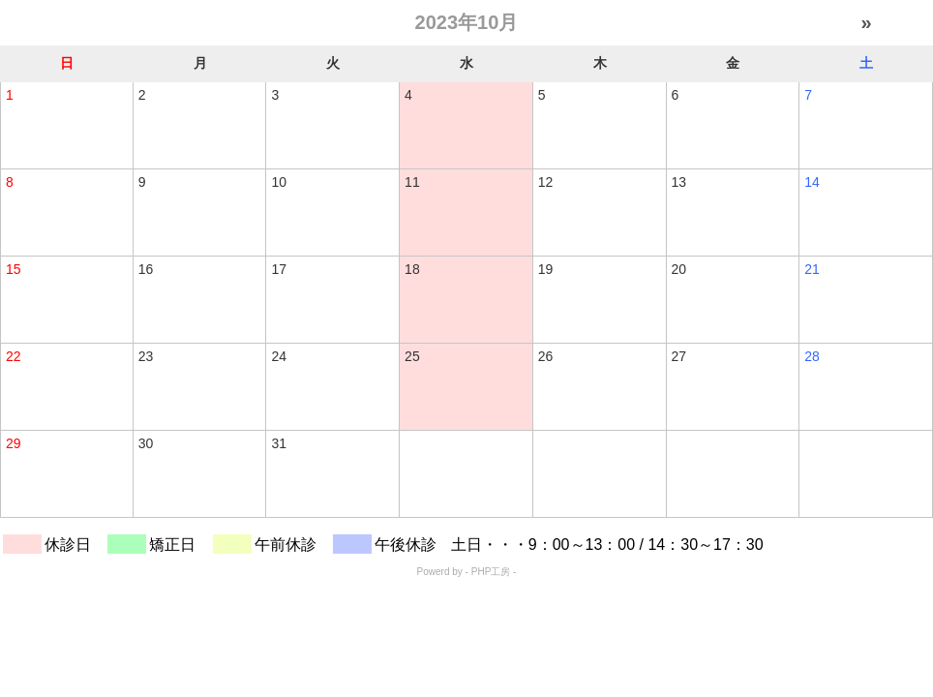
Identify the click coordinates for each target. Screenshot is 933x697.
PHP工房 (491, 571)
